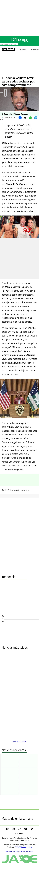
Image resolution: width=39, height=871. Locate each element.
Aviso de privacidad (26, 851)
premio (26, 490)
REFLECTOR (8, 49)
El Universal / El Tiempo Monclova (15, 114)
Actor (13, 490)
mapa (30, 847)
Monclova (23, 50)
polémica (19, 490)
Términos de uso (12, 851)
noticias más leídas (19, 741)
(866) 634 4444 (20, 847)
